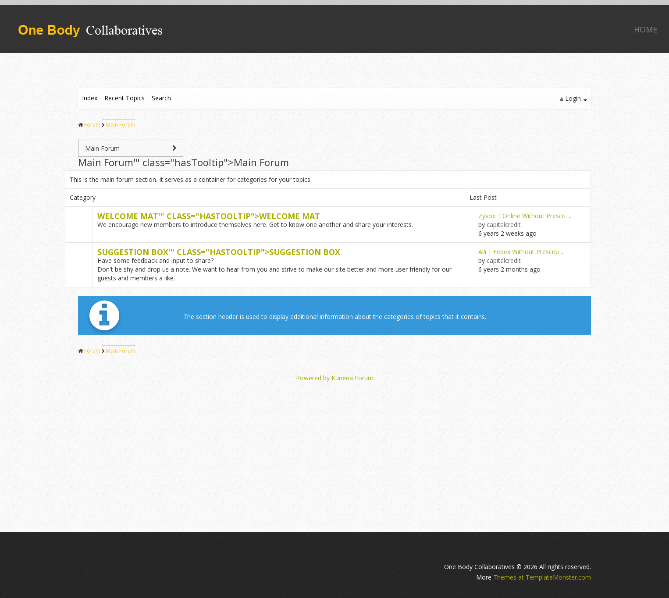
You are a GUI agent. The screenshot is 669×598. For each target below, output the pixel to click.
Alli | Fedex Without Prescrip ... (521, 252)
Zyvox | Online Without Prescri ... (524, 216)
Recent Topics (124, 98)
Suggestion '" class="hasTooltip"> (218, 252)
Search (161, 98)
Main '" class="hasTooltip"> (183, 162)
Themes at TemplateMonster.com (542, 577)
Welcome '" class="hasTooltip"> (208, 216)
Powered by (313, 378)
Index (89, 98)
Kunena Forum (352, 378)
